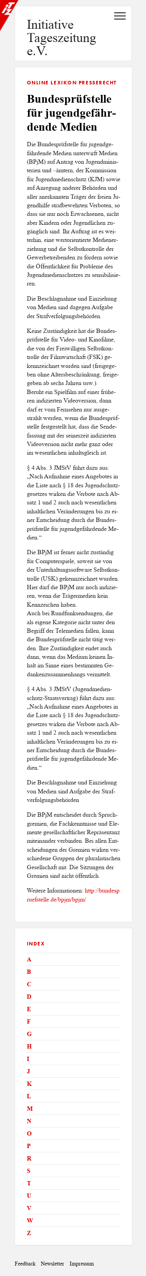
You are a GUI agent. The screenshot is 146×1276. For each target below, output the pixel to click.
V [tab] (29, 1208)
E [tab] (29, 1009)
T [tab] (29, 1183)
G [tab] (29, 1034)
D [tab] (29, 996)
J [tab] (28, 1071)
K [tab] (29, 1084)
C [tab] (29, 984)
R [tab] (29, 1158)
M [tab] (30, 1108)
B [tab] (29, 972)
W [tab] (30, 1220)
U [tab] (29, 1196)
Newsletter (52, 1263)
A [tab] (29, 959)
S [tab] (28, 1171)
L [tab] (29, 1096)
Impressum (82, 1263)
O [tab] (29, 1133)
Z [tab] (29, 1233)
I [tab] (28, 1059)
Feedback (25, 1263)
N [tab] (29, 1121)
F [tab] (29, 1021)
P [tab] (29, 1146)
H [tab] (29, 1046)
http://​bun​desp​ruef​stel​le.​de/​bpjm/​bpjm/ (73, 894)
